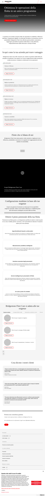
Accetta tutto (36, 481)
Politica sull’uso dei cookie (6, 488)
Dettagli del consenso (5, 492)
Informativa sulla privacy (15, 488)
